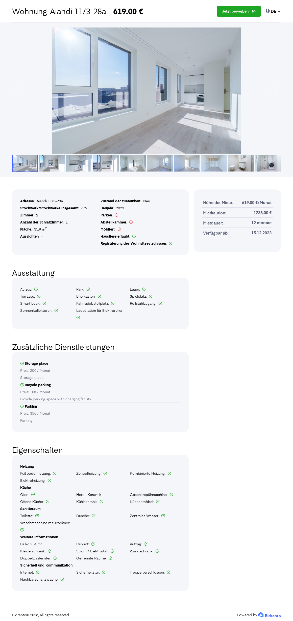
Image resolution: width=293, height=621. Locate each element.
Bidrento (19, 614)
